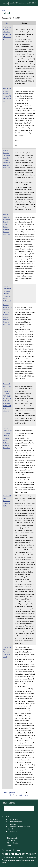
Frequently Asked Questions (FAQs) (19, 827)
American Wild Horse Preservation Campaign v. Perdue (7, 501)
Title (7, 23)
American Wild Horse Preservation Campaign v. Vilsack (7, 652)
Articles (13, 824)
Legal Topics (14, 819)
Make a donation (13, 843)
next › (21, 795)
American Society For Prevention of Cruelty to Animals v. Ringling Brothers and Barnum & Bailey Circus (6, 224)
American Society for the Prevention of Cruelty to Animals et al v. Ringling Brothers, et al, (7, 293)
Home (3, 10)
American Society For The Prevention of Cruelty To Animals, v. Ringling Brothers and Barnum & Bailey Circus (7, 438)
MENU (5, 3)
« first (5, 792)
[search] (16, 808)
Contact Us (11, 840)
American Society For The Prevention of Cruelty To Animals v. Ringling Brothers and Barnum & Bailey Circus (7, 314)
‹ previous (12, 792)
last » (26, 795)
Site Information (12, 838)
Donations (14, 831)
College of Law (31, 857)
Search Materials (16, 822)
